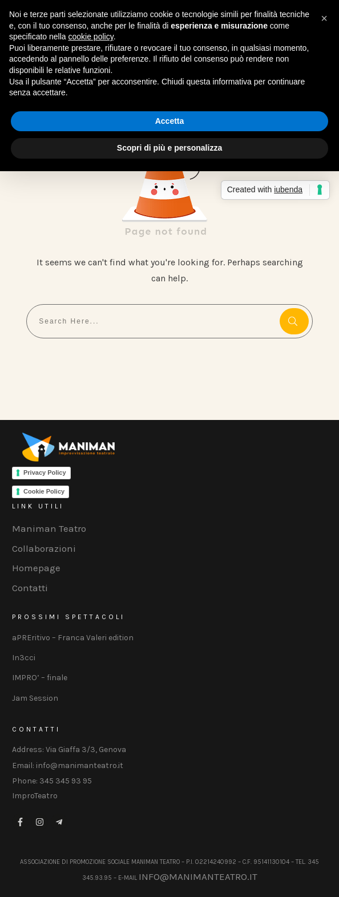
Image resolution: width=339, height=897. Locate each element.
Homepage (36, 567)
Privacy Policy (44, 472)
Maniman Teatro (49, 528)
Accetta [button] (169, 121)
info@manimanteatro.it (198, 876)
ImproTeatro (35, 796)
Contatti (30, 587)
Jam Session (35, 698)
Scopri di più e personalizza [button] (169, 147)
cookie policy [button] (91, 36)
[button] (324, 18)
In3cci (23, 657)
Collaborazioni (44, 548)
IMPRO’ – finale (39, 677)
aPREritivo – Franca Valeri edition (73, 638)
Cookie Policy (43, 491)
